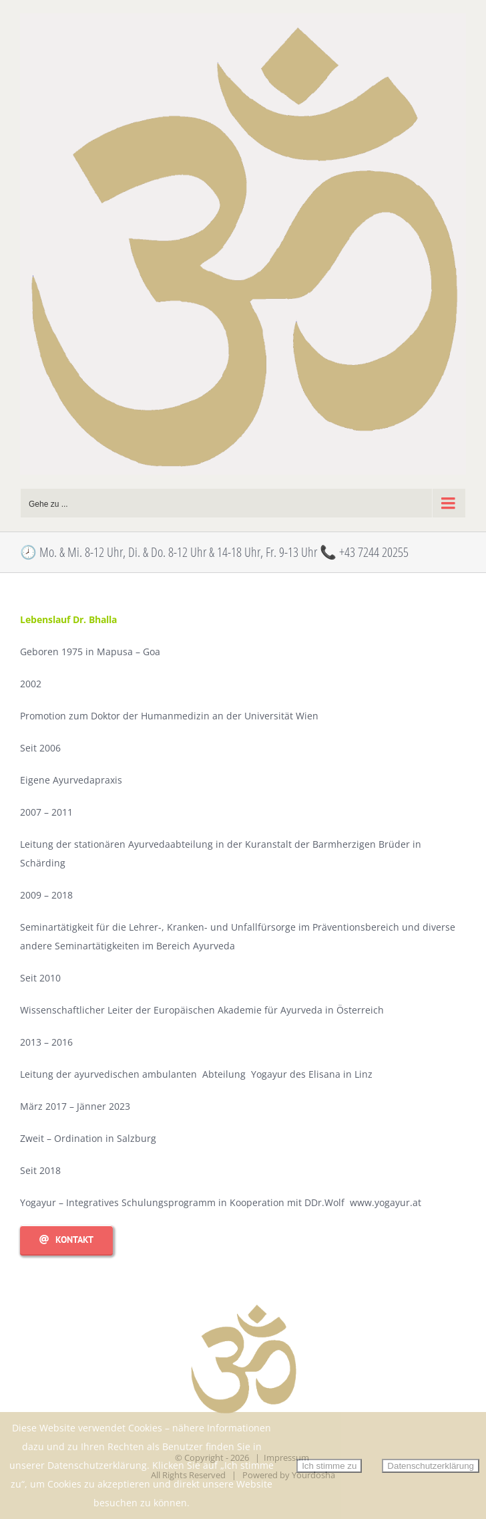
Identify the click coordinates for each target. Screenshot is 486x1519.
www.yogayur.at (385, 1202)
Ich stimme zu (329, 1466)
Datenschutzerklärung (430, 1466)
